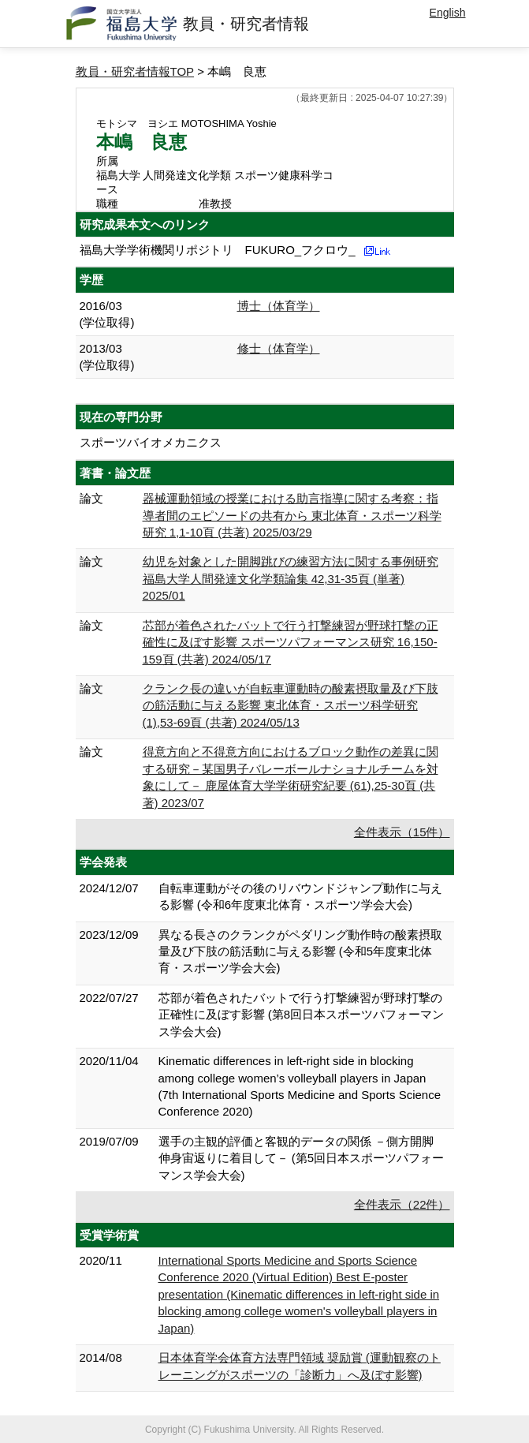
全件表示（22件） (402, 1204)
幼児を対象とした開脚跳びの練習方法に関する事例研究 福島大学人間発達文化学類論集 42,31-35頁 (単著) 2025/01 (290, 578)
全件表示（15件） (402, 832)
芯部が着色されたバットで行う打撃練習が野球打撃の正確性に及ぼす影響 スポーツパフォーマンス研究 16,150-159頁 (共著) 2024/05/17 (290, 642)
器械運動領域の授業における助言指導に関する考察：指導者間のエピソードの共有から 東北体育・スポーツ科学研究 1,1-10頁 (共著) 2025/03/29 (292, 515)
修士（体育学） (278, 348)
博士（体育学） (278, 305)
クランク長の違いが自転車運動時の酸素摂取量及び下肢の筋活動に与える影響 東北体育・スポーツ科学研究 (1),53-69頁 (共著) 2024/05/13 (290, 705)
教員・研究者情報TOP (135, 71)
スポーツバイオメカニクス (151, 442)
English (448, 12)
